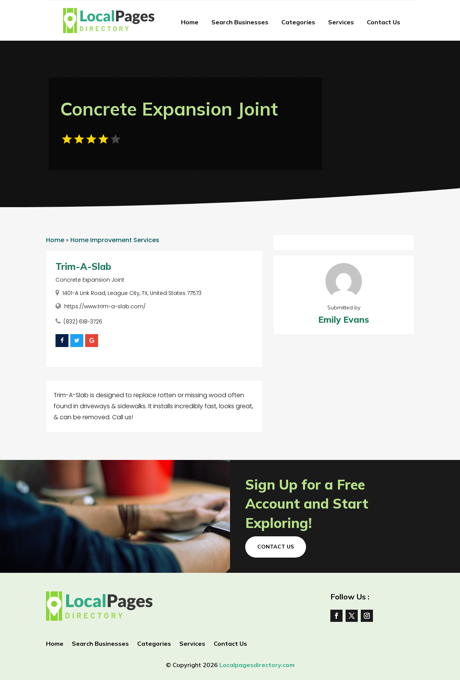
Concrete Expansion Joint (90, 280)
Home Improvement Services (114, 240)
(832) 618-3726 (82, 321)
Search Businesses (239, 22)
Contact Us (383, 22)
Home (189, 22)
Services (341, 22)
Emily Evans (343, 319)
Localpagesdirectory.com (257, 665)
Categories (298, 22)
